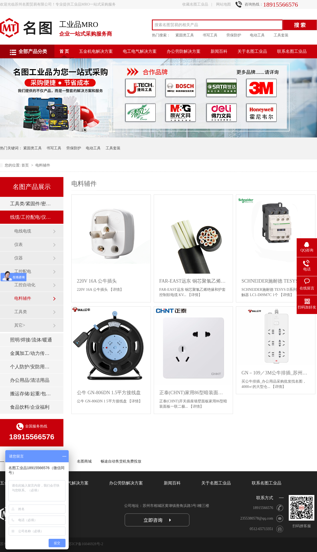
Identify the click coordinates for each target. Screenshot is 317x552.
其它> (19, 325)
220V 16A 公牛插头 (97, 281)
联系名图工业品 (292, 51)
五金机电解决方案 (96, 51)
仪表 (18, 244)
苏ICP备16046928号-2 (85, 544)
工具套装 (281, 35)
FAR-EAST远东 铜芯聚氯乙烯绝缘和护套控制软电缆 (193, 281)
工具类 (20, 312)
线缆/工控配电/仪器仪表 (31, 217)
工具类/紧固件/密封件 (31, 203)
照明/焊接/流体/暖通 (31, 339)
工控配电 (22, 271)
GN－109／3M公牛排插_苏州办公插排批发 (275, 372)
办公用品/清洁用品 (29, 380)
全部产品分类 (32, 51)
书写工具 (210, 35)
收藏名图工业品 (195, 4)
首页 (25, 165)
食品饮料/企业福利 (29, 407)
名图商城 (84, 461)
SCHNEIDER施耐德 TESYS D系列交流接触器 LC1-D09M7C (275, 281)
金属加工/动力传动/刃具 (31, 353)
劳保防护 (233, 35)
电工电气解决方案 (140, 51)
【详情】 (116, 290)
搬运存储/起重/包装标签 (31, 393)
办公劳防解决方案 (184, 51)
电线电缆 (22, 231)
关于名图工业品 (252, 51)
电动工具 (257, 35)
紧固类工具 (184, 35)
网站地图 (223, 4)
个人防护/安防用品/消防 (31, 366)
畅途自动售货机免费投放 (121, 461)
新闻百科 (219, 51)
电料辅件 (42, 165)
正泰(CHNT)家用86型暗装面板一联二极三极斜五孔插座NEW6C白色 (193, 392)
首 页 (64, 51)
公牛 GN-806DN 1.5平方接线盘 (109, 392)
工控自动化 (24, 285)
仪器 (18, 258)
